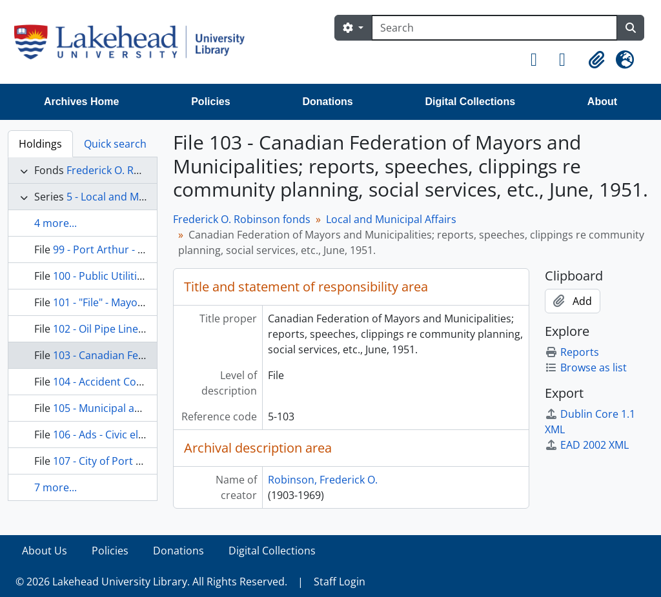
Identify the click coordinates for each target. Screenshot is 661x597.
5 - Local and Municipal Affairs (138, 197)
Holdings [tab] (40, 144)
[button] (539, 60)
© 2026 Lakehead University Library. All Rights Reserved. (151, 581)
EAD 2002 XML (587, 445)
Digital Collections (470, 101)
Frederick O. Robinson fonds (135, 170)
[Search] (494, 28)
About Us (44, 550)
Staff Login (339, 581)
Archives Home (81, 101)
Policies (210, 101)
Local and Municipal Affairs (391, 219)
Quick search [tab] (115, 144)
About (602, 101)
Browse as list (586, 367)
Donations (327, 101)
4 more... (55, 223)
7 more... (55, 487)
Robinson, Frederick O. (323, 480)
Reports (572, 352)
